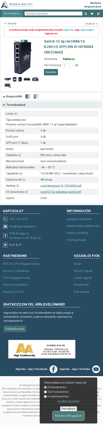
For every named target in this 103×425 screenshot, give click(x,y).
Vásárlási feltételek (79, 219)
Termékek (12, 13)
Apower (8, 271)
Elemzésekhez (58, 392)
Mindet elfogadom (68, 416)
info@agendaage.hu (22, 226)
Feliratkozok (14, 329)
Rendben (68, 408)
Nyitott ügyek (83, 271)
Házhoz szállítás (77, 233)
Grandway (22, 271)
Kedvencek (81, 284)
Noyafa (8, 291)
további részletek (68, 401)
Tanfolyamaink (76, 240)
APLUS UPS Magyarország (21, 264)
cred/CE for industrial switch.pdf (60, 192)
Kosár (77, 264)
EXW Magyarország (16, 277)
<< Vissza (10, 23)
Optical (7, 284)
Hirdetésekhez (58, 396)
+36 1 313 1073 (18, 219)
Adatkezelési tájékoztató (83, 226)
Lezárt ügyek (82, 277)
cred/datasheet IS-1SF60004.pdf (61, 185)
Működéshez (56, 387)
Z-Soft (19, 291)
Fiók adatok (81, 291)
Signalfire (21, 284)
